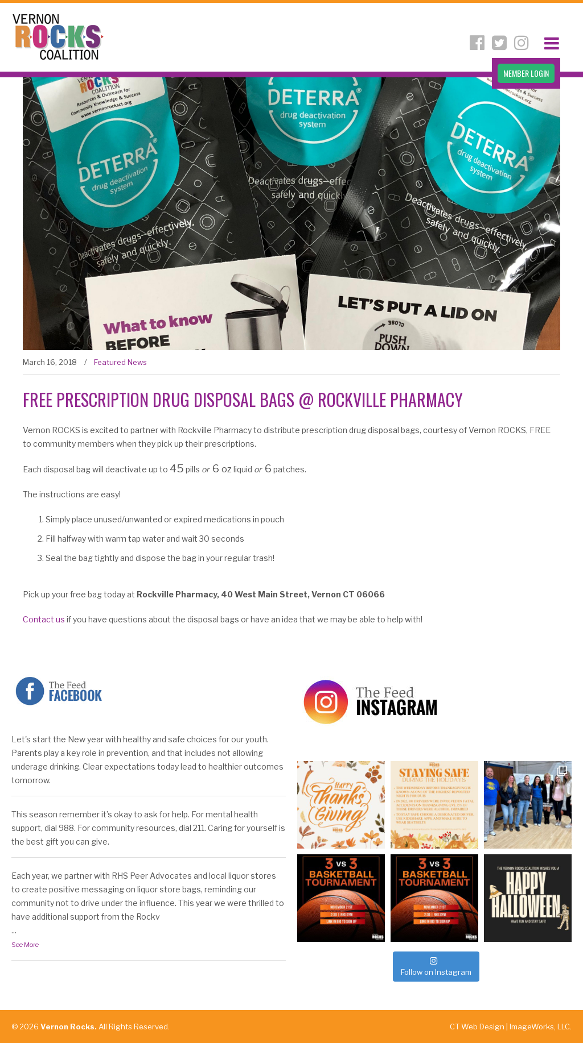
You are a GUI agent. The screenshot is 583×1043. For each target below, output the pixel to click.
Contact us (44, 619)
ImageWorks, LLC (540, 1026)
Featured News (120, 362)
